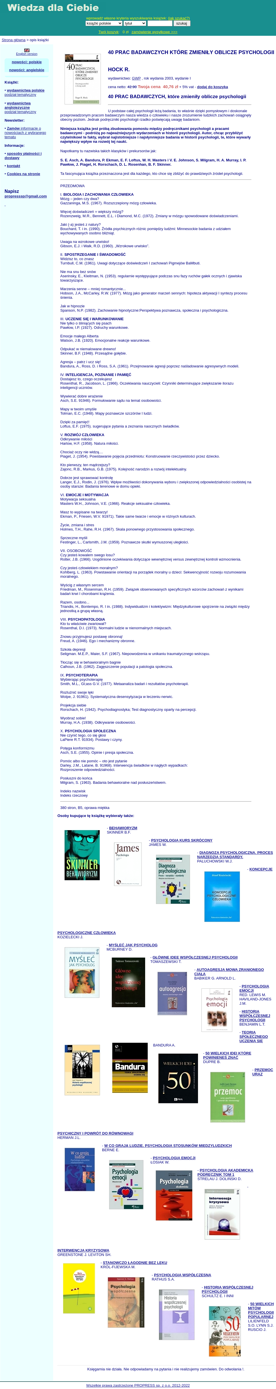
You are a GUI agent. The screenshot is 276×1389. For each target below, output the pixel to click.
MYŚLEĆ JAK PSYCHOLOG (133, 945)
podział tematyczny (20, 94)
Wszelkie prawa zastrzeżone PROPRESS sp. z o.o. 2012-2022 (138, 1385)
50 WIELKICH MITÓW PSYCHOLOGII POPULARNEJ (261, 1310)
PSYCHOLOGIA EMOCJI (174, 1158)
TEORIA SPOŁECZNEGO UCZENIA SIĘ (253, 1036)
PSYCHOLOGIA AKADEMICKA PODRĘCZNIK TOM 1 (225, 1172)
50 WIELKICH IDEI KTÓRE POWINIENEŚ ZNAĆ (227, 1055)
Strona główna (13, 40)
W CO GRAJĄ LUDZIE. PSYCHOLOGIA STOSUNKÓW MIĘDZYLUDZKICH (168, 1145)
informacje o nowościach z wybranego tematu (25, 132)
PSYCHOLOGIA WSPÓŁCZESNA (182, 1275)
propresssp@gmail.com (26, 196)
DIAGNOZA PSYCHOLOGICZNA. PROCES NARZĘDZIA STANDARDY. (235, 854)
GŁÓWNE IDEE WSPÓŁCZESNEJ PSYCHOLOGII (195, 957)
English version (26, 54)
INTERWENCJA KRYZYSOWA (83, 1250)
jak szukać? (179, 18)
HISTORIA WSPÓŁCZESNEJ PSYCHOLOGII (254, 1015)
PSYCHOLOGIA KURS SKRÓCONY (182, 840)
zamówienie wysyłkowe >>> (154, 32)
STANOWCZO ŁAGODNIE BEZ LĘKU (135, 1263)
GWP (136, 78)
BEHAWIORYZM (123, 828)
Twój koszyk (109, 32)
